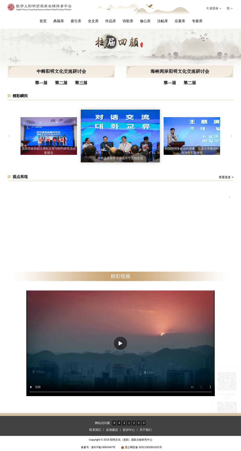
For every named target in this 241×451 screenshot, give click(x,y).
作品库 (110, 21)
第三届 (81, 83)
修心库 (145, 21)
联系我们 (95, 429)
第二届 (61, 83)
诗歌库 (128, 21)
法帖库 (162, 21)
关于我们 (146, 429)
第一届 (41, 83)
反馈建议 (112, 429)
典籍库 (58, 21)
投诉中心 (129, 429)
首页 (43, 21)
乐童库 (180, 21)
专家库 (197, 21)
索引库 (76, 21)
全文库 (93, 21)
